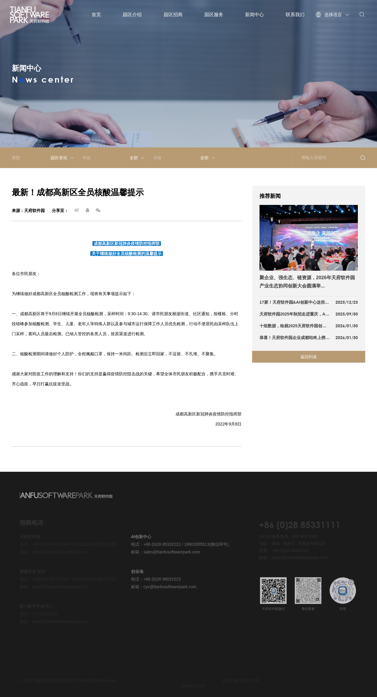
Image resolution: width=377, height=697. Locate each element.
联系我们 (295, 14)
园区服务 (213, 14)
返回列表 (308, 356)
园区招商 (173, 14)
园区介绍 (132, 14)
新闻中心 (254, 14)
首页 (96, 14)
